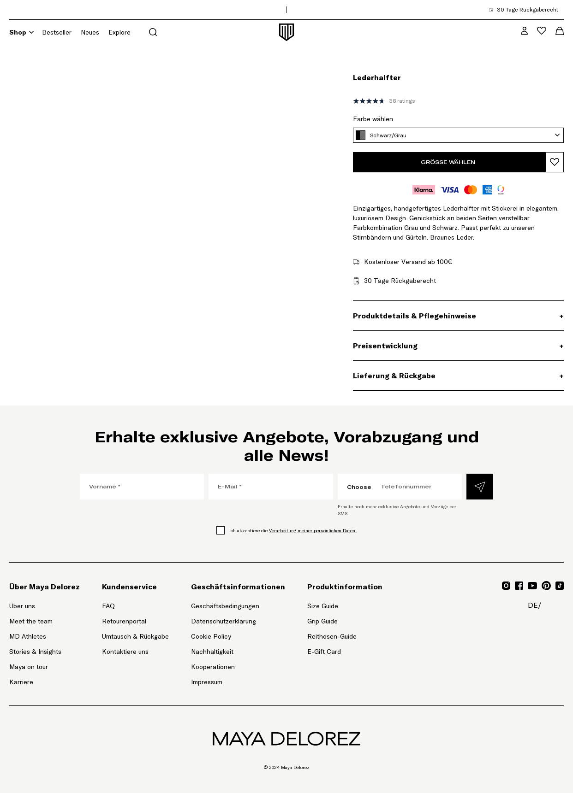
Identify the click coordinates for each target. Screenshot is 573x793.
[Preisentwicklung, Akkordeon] (458, 345)
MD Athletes (27, 636)
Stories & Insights (35, 651)
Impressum (206, 682)
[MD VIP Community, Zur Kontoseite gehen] (524, 30)
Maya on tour (28, 667)
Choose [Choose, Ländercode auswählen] (359, 486)
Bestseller (57, 32)
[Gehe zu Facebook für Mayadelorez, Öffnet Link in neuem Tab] (519, 586)
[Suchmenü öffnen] (153, 32)
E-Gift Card (324, 651)
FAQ (108, 606)
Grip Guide (322, 621)
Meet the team (31, 621)
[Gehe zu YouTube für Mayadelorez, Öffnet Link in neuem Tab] (532, 585)
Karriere (21, 682)
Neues (90, 32)
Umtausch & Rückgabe (135, 636)
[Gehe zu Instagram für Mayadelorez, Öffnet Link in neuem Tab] (506, 586)
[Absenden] (479, 486)
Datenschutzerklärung (223, 621)
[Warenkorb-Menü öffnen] (559, 31)
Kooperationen (213, 667)
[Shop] (31, 32)
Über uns (22, 606)
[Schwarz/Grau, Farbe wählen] (458, 135)
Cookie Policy (211, 636)
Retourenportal (135, 620)
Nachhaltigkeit (212, 651)
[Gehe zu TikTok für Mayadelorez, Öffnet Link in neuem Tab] (559, 586)
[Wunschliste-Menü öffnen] (541, 30)
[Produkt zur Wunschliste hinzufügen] (554, 162)
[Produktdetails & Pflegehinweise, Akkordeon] (458, 315)
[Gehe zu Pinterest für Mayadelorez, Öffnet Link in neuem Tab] (546, 585)
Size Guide (322, 606)
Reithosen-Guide (332, 636)
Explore (119, 32)
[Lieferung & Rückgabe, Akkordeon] (458, 375)
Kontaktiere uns (125, 651)
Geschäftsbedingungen (225, 606)
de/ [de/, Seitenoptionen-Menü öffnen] (534, 605)
